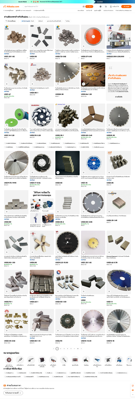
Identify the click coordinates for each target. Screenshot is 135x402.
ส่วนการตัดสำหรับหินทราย (73, 376)
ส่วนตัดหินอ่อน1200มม (43, 376)
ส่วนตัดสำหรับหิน (84, 147)
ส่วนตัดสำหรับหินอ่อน (10, 143)
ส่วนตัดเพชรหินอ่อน (41, 143)
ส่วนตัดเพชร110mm (61, 373)
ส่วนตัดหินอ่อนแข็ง (84, 143)
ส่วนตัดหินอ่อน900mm (69, 143)
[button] (84, 7)
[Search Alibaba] (53, 6)
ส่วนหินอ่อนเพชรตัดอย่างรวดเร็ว (13, 376)
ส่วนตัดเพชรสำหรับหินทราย (55, 147)
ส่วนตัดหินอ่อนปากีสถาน (98, 143)
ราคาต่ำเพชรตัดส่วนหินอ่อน (105, 373)
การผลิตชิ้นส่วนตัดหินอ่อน (22, 147)
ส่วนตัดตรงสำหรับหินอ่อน (25, 143)
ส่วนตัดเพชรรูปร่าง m (70, 147)
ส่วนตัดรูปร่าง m (9, 373)
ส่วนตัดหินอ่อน (9, 147)
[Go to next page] (81, 348)
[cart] (106, 6)
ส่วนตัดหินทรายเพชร (89, 373)
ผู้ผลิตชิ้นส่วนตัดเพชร (75, 373)
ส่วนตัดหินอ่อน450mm (114, 143)
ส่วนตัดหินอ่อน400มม (38, 147)
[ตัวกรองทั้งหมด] (10, 21)
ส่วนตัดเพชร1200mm (121, 373)
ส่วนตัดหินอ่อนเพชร (54, 143)
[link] (133, 385)
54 (77, 348)
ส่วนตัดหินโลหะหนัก (57, 376)
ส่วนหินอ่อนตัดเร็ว (29, 376)
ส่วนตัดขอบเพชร (21, 373)
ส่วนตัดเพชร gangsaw (98, 147)
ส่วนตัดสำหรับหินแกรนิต (35, 373)
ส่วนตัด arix (48, 373)
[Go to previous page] (53, 348)
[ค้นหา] (89, 6)
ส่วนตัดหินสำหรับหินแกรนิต (90, 376)
